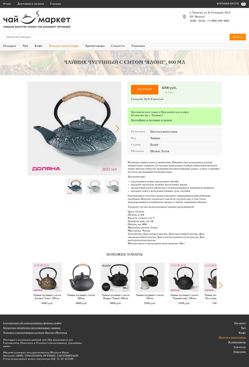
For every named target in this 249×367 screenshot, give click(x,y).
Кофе (38, 46)
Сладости (118, 46)
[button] (117, 128)
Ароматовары (95, 46)
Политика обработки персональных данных (31, 328)
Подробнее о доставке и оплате (151, 120)
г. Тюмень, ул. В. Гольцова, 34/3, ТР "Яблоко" (210, 14)
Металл (155, 151)
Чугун (165, 151)
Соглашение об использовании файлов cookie (32, 323)
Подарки (9, 46)
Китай (154, 144)
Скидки (55, 4)
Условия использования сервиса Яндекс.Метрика (35, 333)
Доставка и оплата (30, 4)
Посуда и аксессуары (64, 46)
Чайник (155, 138)
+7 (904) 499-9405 (217, 21)
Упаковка (138, 46)
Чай (25, 46)
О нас (7, 4)
